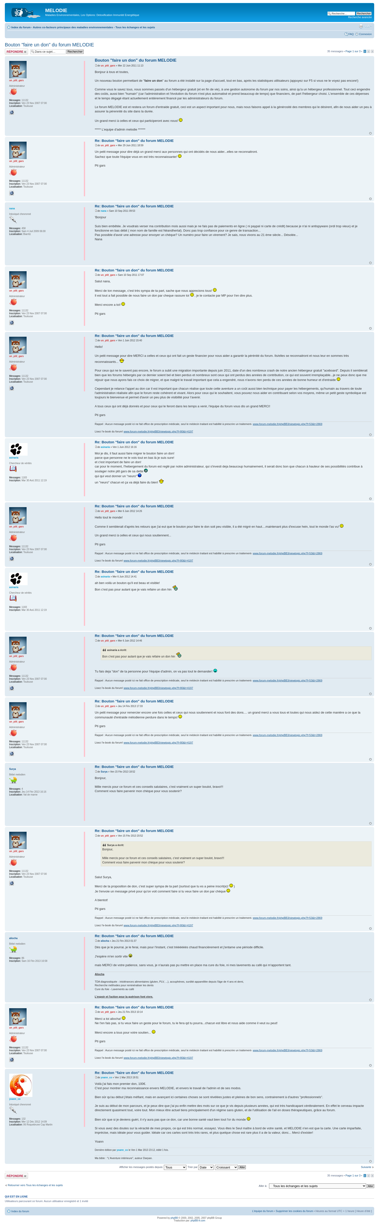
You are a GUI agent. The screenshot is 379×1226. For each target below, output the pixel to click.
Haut (370, 133)
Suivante (366, 1167)
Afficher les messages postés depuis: (152, 1167)
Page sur (352, 51)
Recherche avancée (360, 17)
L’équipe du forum (262, 1211)
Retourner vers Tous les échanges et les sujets (35, 1185)
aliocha (105, 941)
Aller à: (263, 1185)
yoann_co (106, 1077)
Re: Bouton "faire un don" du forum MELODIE (134, 141)
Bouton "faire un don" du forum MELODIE (49, 44)
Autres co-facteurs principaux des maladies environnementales (73, 27)
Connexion (365, 34)
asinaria (105, 447)
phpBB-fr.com (198, 1220)
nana (103, 211)
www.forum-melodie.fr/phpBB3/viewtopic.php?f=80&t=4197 (158, 431)
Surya (104, 771)
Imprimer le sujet (361, 26)
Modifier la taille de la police (368, 26)
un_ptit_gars (108, 65)
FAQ (351, 34)
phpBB (174, 1218)
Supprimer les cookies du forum (294, 1211)
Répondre (16, 52)
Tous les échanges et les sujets (135, 27)
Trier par (201, 1167)
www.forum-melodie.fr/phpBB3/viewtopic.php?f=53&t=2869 (287, 424)
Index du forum (20, 27)
